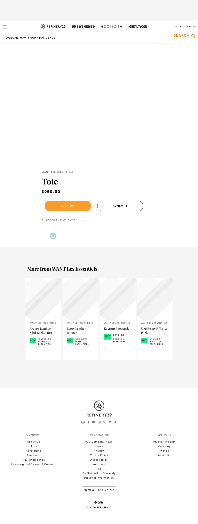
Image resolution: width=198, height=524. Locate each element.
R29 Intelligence (34, 460)
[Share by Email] (53, 236)
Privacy (99, 451)
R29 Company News (98, 441)
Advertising (33, 451)
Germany (164, 446)
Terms (99, 446)
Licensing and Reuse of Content (33, 464)
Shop (32, 38)
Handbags (47, 38)
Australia (164, 455)
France (164, 451)
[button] (177, 31)
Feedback (33, 455)
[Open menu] (4, 25)
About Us (33, 441)
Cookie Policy (99, 455)
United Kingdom (164, 441)
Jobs (34, 446)
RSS (99, 469)
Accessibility (99, 460)
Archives (99, 464)
